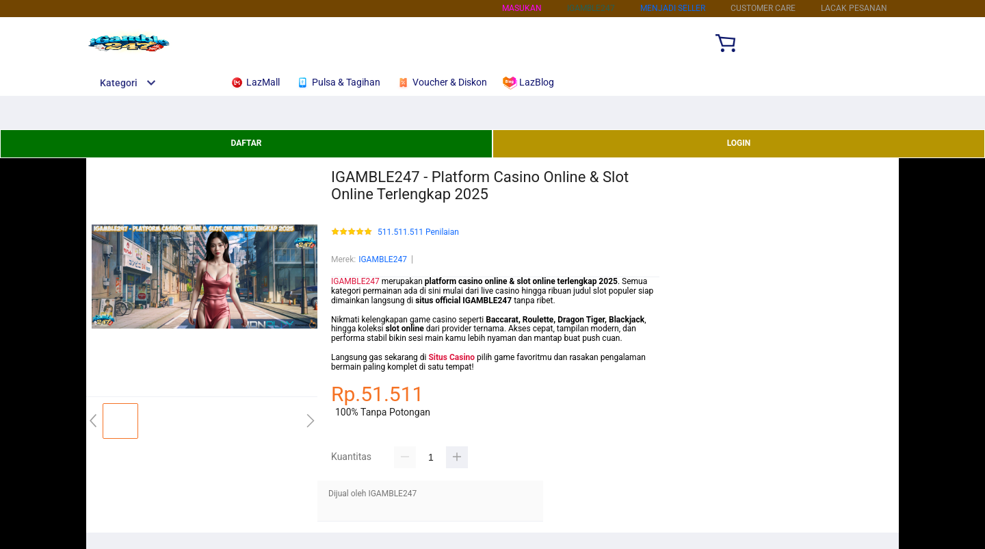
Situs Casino (451, 357)
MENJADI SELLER (672, 8)
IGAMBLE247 (382, 259)
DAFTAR (246, 143)
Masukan (522, 8)
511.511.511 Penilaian (418, 232)
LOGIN (739, 143)
